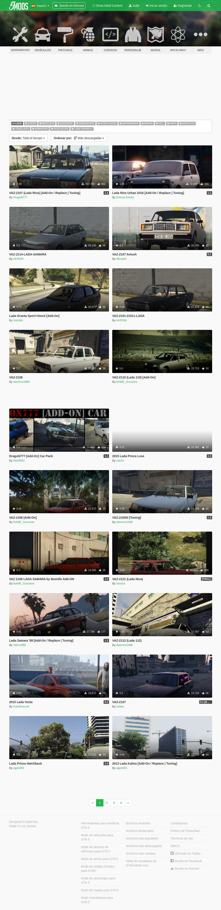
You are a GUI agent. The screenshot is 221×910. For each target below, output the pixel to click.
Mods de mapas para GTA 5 (100, 890)
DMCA (174, 846)
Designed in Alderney (23, 821)
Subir (134, 5)
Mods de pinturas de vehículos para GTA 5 (95, 849)
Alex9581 (19, 460)
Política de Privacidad (185, 831)
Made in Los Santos (22, 826)
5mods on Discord (184, 869)
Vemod (120, 583)
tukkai (120, 706)
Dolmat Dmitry (125, 197)
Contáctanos (179, 823)
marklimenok (21, 706)
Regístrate (183, 5)
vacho (120, 460)
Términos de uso (181, 838)
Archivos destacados (140, 831)
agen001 (18, 768)
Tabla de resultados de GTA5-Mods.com (141, 863)
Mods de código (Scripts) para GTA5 (98, 868)
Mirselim (121, 258)
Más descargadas (79, 138)
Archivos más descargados (144, 846)
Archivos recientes (138, 823)
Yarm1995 (19, 645)
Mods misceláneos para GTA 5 (97, 900)
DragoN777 (20, 197)
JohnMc (18, 320)
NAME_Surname (126, 381)
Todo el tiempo (28, 138)
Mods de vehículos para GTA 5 (97, 837)
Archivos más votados (140, 853)
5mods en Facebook (186, 861)
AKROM (18, 258)
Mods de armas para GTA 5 (99, 859)
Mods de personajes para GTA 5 (98, 880)
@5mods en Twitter (185, 853)
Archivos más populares (142, 838)
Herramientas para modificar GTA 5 (100, 825)
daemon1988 (21, 381)
